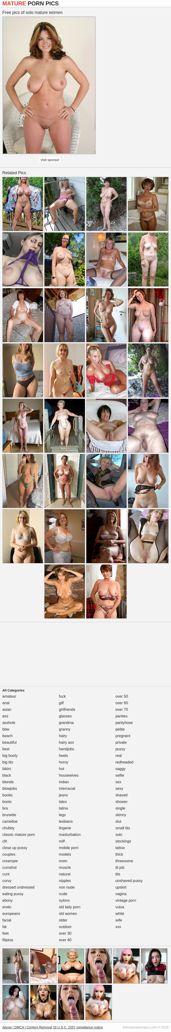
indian (64, 782)
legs (62, 815)
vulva (119, 907)
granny (64, 729)
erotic (7, 907)
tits (117, 874)
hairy (63, 736)
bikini (6, 769)
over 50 (121, 696)
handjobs (66, 749)
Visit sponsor (49, 160)
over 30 (65, 933)
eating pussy (13, 894)
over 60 (121, 703)
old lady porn (69, 907)
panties (121, 716)
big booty (10, 756)
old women (68, 914)
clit (4, 841)
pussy (120, 749)
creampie (10, 861)
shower (121, 802)
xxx (118, 927)
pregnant (122, 736)
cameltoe (10, 821)
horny (63, 762)
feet (5, 933)
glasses (65, 716)
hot (61, 769)
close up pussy (14, 848)
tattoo (120, 848)
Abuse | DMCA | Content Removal (27, 1027)
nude (63, 894)
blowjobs (9, 789)
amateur (9, 696)
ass (5, 716)
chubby (8, 828)
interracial (67, 789)
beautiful (9, 742)
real (118, 756)
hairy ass (66, 742)
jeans (63, 795)
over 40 (65, 940)
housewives (69, 775)
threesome (124, 861)
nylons (64, 900)
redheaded (124, 762)
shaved (121, 795)
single (120, 808)
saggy (120, 769)
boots (7, 802)
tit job (119, 868)
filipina (7, 940)
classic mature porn (18, 835)
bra (5, 808)
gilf (61, 703)
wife (118, 920)
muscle (65, 868)
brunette (9, 815)
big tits (7, 762)
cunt (5, 874)
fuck (62, 696)
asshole (8, 723)
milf (62, 841)
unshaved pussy (129, 881)
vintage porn (125, 900)
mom (63, 861)
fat (4, 927)
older (63, 920)
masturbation (70, 835)
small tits (122, 828)
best (5, 749)
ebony (7, 900)
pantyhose (124, 723)
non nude (67, 887)
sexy (119, 789)
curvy (6, 881)
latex (63, 802)
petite (120, 729)
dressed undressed (18, 887)
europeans (11, 914)
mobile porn (69, 848)
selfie (119, 775)
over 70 (121, 710)
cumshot (9, 868)
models (65, 854)
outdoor (65, 927)
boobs (7, 795)
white (119, 914)
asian (6, 710)
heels (63, 756)
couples (8, 854)
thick (119, 854)
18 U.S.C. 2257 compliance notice (78, 1027)
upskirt (121, 887)
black (6, 775)
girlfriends (67, 710)
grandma (66, 723)
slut (118, 821)
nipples (65, 881)
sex (118, 782)
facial (6, 920)
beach (7, 736)
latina (63, 808)
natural (64, 874)
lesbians (66, 821)
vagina (121, 894)
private (121, 742)
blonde (8, 782)
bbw (5, 729)
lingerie (65, 828)
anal (5, 703)
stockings (123, 841)
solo (118, 835)
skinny (120, 815)
